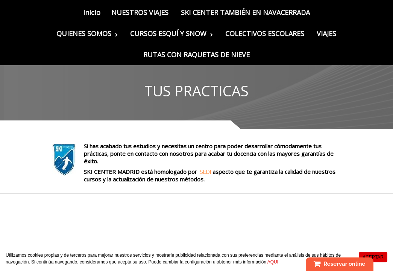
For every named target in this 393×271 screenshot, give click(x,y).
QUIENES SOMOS (87, 33)
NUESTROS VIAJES (139, 12)
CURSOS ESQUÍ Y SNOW (171, 33)
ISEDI (204, 171)
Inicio (91, 12)
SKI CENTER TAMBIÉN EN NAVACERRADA (245, 12)
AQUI (272, 262)
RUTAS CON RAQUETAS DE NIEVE (196, 54)
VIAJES (326, 33)
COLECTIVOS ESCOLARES (264, 33)
